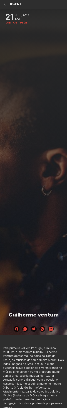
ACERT (16, 4)
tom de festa (16, 22)
